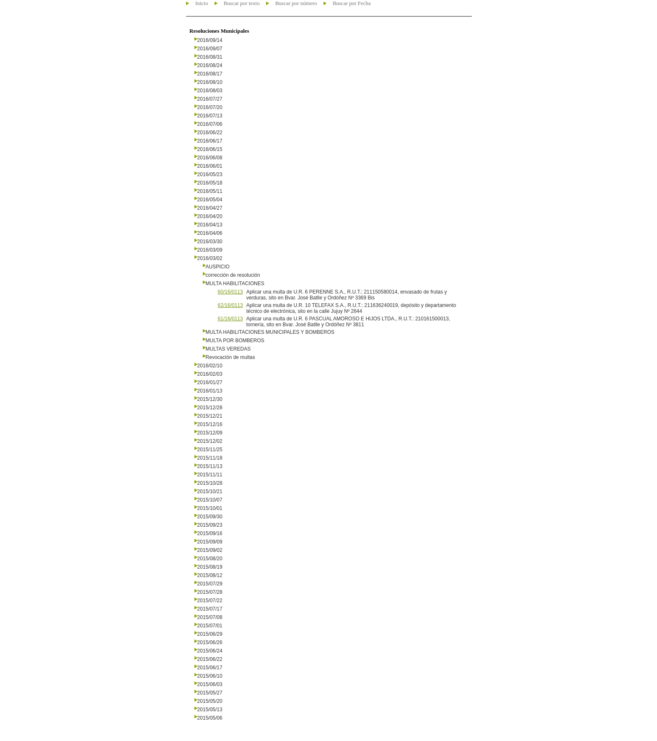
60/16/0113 (230, 292)
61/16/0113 (230, 319)
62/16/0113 (230, 305)
